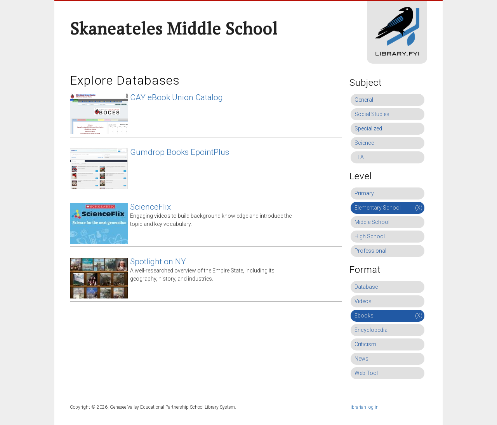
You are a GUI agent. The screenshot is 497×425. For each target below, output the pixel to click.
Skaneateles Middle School (174, 28)
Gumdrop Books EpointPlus (179, 152)
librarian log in (364, 407)
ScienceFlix (150, 207)
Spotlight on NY (158, 261)
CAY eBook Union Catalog (176, 97)
